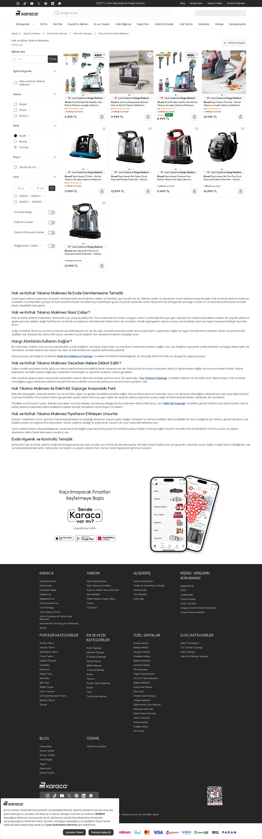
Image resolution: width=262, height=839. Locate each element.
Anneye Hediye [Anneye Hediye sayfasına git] (141, 643)
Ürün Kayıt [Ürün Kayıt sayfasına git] (92, 607)
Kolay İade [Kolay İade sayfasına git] (139, 598)
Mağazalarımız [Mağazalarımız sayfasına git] (47, 598)
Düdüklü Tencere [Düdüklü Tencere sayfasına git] (48, 660)
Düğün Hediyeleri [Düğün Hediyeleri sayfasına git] (142, 682)
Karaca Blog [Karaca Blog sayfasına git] (45, 746)
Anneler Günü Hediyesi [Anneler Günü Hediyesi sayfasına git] (144, 695)
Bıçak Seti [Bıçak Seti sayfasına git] (45, 669)
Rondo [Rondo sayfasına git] (90, 687)
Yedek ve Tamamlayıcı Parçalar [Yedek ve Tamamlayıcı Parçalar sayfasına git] (149, 585)
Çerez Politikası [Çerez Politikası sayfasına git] (188, 599)
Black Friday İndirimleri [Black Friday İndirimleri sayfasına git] (145, 713)
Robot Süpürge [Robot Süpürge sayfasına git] (94, 648)
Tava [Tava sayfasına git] (89, 692)
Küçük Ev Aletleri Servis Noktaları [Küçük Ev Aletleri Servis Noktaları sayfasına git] (103, 590)
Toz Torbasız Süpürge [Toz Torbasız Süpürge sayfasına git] (191, 647)
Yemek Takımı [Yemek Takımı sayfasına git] (47, 643)
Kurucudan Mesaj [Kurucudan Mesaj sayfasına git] (48, 590)
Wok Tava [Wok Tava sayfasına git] (44, 682)
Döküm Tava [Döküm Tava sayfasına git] (46, 673)
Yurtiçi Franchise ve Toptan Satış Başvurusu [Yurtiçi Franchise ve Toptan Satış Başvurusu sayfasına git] (56, 618)
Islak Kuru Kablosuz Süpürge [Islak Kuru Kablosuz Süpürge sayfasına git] (194, 656)
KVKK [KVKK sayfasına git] (183, 590)
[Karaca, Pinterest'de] (76, 795)
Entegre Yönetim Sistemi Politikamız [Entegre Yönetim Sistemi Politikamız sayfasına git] (198, 608)
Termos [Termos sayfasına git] (43, 704)
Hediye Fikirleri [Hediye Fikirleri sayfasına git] (47, 772)
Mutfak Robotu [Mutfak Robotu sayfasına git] (94, 661)
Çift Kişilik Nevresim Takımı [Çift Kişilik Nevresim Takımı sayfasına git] (53, 695)
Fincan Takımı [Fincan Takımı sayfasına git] (46, 656)
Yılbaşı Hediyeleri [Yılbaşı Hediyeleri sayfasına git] (142, 700)
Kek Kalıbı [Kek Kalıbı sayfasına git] (44, 678)
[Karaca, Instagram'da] (47, 795)
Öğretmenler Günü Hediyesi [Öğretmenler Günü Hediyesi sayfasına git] (147, 704)
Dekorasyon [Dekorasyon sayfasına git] (45, 768)
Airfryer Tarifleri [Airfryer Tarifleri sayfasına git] (47, 755)
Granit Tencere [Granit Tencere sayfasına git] (47, 691)
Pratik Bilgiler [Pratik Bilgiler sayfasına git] (46, 759)
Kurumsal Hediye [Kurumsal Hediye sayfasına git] (142, 665)
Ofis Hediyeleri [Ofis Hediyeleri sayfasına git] (141, 669)
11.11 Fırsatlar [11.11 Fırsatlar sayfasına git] (139, 731)
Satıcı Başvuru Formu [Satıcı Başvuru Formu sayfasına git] (50, 612)
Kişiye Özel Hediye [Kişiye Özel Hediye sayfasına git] (143, 687)
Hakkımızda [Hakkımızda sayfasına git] (46, 585)
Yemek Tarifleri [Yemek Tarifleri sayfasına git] (47, 750)
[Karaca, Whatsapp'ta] (91, 795)
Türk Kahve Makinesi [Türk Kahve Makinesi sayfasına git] (97, 696)
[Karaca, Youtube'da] (62, 795)
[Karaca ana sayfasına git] (54, 785)
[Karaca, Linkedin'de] (83, 795)
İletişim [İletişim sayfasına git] (43, 627)
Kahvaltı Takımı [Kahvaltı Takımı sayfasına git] (47, 647)
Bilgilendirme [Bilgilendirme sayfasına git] (187, 586)
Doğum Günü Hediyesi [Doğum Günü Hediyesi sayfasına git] (144, 673)
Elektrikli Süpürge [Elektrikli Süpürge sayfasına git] (95, 652)
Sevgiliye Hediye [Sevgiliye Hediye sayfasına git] (142, 651)
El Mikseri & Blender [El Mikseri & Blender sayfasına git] (96, 656)
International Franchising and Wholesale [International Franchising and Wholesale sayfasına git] (59, 623)
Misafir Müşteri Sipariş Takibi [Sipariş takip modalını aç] (101, 598)
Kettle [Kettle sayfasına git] (90, 674)
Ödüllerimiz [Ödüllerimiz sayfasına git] (45, 594)
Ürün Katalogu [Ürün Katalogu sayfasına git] (46, 607)
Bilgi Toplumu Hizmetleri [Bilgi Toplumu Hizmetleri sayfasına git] (99, 585)
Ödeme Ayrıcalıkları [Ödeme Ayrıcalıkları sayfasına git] (96, 746)
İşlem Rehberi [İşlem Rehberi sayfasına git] (93, 594)
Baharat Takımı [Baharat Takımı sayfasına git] (47, 700)
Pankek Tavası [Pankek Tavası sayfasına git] (46, 687)
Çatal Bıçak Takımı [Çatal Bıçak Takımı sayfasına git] (49, 651)
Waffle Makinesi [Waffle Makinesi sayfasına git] (94, 665)
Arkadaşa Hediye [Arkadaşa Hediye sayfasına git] (142, 656)
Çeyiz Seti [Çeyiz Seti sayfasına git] (139, 691)
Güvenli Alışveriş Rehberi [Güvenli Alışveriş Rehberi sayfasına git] (193, 612)
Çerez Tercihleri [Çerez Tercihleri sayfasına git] (189, 603)
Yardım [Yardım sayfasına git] (90, 603)
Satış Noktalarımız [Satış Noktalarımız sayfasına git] (49, 603)
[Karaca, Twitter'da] (69, 795)
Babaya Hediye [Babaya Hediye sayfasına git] (141, 647)
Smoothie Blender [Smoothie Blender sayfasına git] (95, 670)
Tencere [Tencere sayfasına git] (91, 678)
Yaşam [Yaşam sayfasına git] (43, 764)
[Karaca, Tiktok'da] (55, 795)
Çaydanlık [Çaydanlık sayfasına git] (44, 665)
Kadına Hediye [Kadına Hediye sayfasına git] (141, 722)
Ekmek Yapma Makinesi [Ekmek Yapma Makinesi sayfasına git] (98, 683)
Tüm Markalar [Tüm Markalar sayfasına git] (140, 594)
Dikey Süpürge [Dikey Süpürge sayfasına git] (188, 651)
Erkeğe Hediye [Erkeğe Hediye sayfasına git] (141, 726)
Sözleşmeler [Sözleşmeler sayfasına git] (187, 594)
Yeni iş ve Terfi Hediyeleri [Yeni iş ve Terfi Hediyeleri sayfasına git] (146, 678)
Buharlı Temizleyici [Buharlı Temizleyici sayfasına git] (190, 643)
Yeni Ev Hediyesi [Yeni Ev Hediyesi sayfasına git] (142, 717)
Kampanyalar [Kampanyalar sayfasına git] (140, 590)
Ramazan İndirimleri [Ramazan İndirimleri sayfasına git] (144, 709)
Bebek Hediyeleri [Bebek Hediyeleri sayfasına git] (142, 660)
